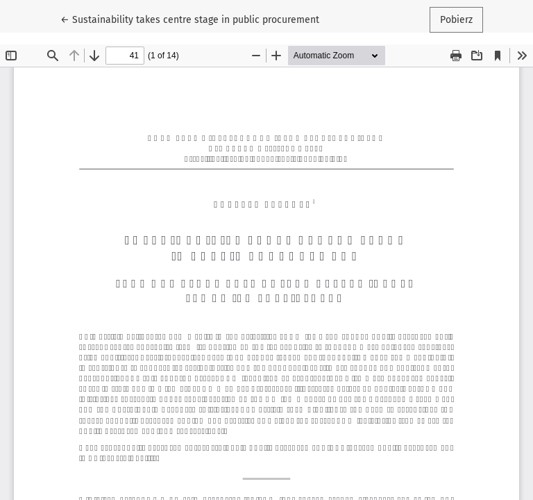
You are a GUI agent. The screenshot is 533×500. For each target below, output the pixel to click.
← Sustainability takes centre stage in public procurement (189, 19)
